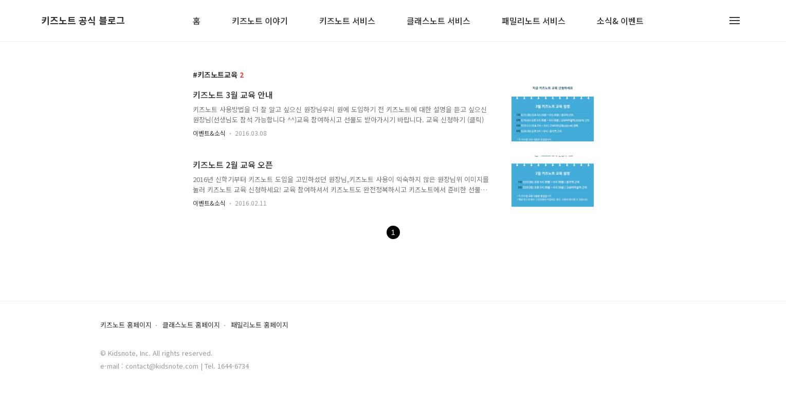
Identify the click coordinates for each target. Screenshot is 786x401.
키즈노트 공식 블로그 (83, 20)
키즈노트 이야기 (260, 21)
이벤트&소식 (209, 133)
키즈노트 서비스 (347, 21)
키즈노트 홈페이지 (126, 325)
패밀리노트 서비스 (533, 21)
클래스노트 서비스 (438, 21)
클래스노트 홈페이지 (191, 325)
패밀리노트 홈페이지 (259, 325)
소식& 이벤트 (620, 21)
